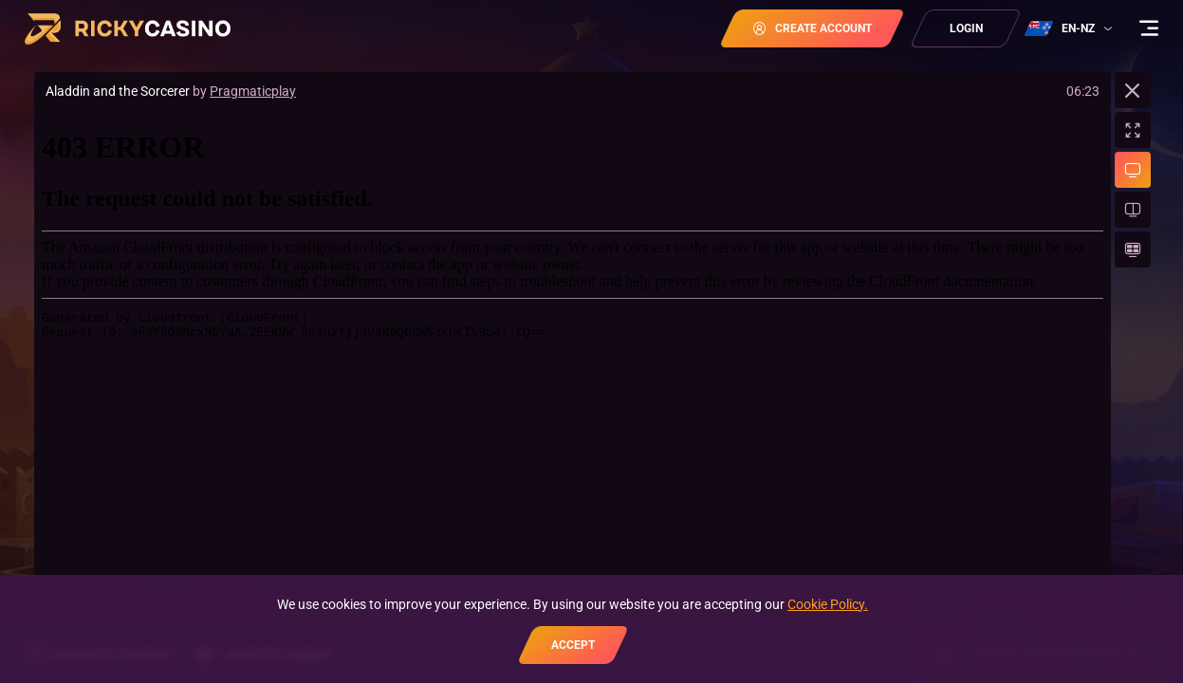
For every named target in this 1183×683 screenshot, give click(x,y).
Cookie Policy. (827, 604)
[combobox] (1070, 28)
